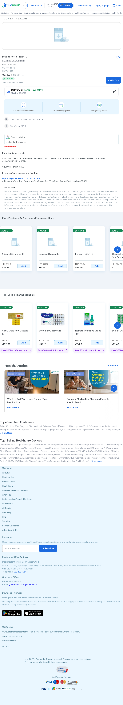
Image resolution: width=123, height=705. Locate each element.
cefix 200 (105, 429)
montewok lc (16, 429)
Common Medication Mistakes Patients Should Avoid (87, 401)
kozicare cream (92, 429)
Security (6, 521)
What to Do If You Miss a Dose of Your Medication (27, 401)
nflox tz (27, 429)
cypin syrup (59, 429)
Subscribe (48, 548)
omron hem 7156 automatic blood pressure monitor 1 (82, 458)
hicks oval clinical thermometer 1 (59, 448)
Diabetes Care (67, 13)
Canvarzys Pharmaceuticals (13, 60)
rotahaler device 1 (96, 444)
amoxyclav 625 (78, 426)
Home (5, 19)
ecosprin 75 (64, 426)
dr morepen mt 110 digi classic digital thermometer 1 (23, 444)
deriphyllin (115, 429)
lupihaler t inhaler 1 (28, 461)
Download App (84, 5)
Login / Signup (102, 5)
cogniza (24, 426)
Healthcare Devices (81, 13)
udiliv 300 (14, 426)
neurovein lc (78, 429)
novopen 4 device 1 (94, 454)
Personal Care (16, 13)
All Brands (6, 508)
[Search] (53, 5)
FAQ (4, 517)
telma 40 (4, 426)
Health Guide (116, 13)
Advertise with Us (10, 530)
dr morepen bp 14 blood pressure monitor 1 (67, 444)
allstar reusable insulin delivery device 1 (44, 454)
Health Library (8, 486)
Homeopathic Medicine (100, 13)
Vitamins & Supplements (50, 13)
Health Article (8, 477)
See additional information (55, 662)
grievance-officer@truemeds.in (23, 584)
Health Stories (8, 481)
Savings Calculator (10, 525)
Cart (118, 5)
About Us (6, 472)
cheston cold (35, 426)
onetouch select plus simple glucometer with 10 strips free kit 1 (70, 451)
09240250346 (33, 178)
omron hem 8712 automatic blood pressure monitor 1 (32, 458)
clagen (49, 429)
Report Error (10, 146)
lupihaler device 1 (83, 448)
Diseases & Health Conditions (15, 490)
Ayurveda (6, 494)
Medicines (5, 13)
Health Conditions (31, 13)
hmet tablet (105, 426)
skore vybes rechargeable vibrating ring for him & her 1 (63, 461)
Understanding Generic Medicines (17, 499)
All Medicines (8, 503)
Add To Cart (113, 80)
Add (23, 265)
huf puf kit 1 (13, 461)
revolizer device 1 (32, 451)
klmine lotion (39, 429)
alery (68, 429)
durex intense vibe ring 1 (74, 454)
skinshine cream (50, 426)
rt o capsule (92, 426)
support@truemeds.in (13, 178)
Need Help (6, 512)
